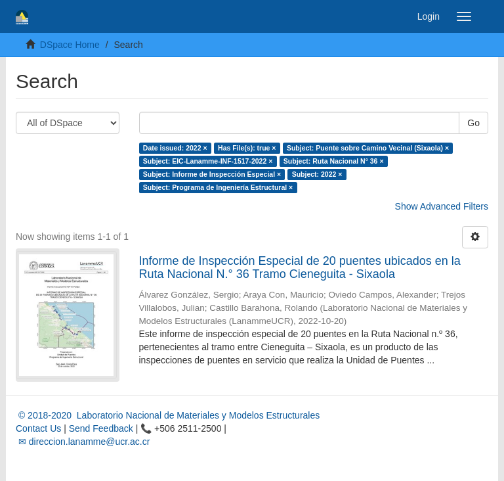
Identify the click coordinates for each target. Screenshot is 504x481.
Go (473, 123)
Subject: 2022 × (317, 174)
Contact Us (38, 428)
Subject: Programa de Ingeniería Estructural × (218, 187)
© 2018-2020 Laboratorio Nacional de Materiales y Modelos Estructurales (168, 415)
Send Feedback (101, 428)
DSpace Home (70, 44)
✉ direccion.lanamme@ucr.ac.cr (83, 441)
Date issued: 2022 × (175, 148)
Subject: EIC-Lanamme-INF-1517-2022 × (208, 161)
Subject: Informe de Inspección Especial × (212, 174)
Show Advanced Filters (441, 206)
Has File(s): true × (247, 148)
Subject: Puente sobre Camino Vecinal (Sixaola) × (368, 148)
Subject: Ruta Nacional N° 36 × (334, 161)
